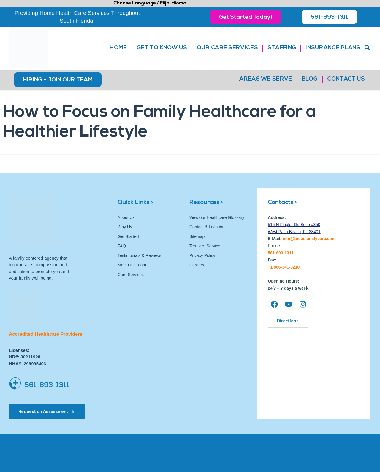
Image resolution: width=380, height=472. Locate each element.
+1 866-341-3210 (284, 267)
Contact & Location (206, 227)
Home (118, 48)
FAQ (122, 246)
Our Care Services (227, 48)
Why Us (125, 227)
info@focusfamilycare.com (309, 238)
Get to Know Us (162, 48)
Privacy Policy (202, 255)
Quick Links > (135, 203)
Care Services (131, 274)
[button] (367, 47)
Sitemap (197, 236)
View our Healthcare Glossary (216, 217)
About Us (126, 217)
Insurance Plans (332, 48)
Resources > (206, 203)
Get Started (128, 236)
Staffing (281, 48)
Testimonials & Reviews (139, 255)
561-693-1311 (47, 385)
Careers (196, 265)
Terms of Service (204, 246)
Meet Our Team (132, 265)
